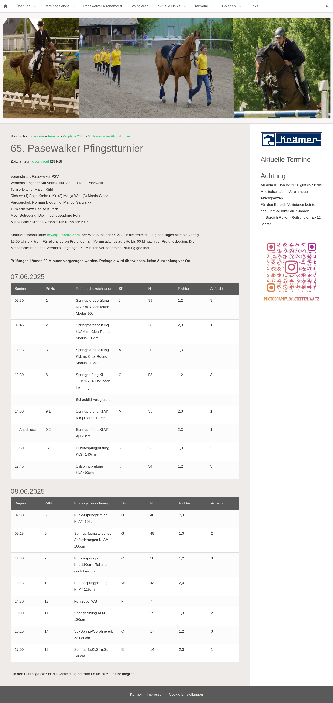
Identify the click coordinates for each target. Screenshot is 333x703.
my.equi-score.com (63, 235)
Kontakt (136, 694)
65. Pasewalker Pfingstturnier (109, 136)
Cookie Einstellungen (186, 694)
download (40, 161)
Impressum (156, 694)
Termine (53, 136)
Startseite (37, 136)
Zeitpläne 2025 (73, 136)
